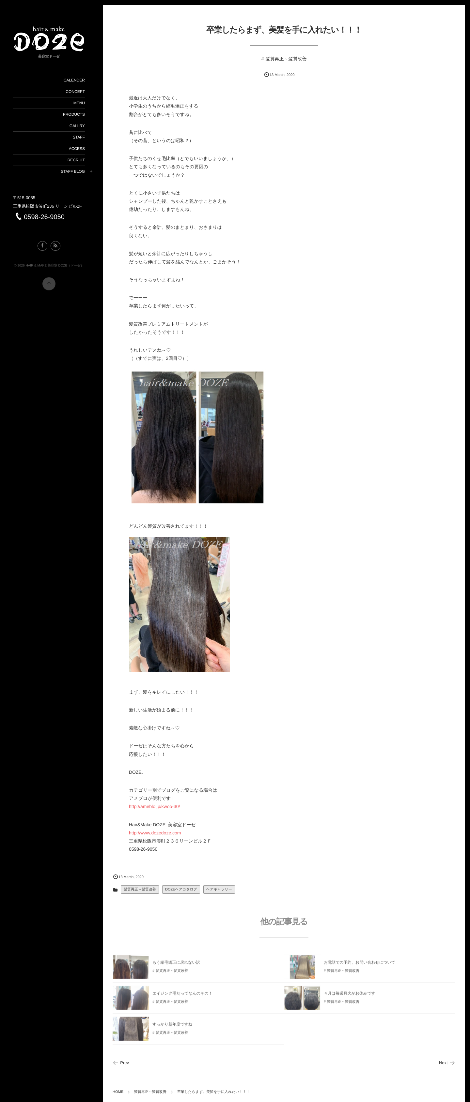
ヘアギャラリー (219, 889)
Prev (121, 1062)
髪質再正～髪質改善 (285, 58)
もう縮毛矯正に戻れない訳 (176, 964)
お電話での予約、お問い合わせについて (359, 964)
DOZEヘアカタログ (181, 889)
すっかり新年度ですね (172, 1026)
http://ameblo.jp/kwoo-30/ (154, 806)
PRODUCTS (74, 114)
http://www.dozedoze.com (155, 832)
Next (447, 1062)
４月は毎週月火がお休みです (349, 995)
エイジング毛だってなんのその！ (182, 995)
